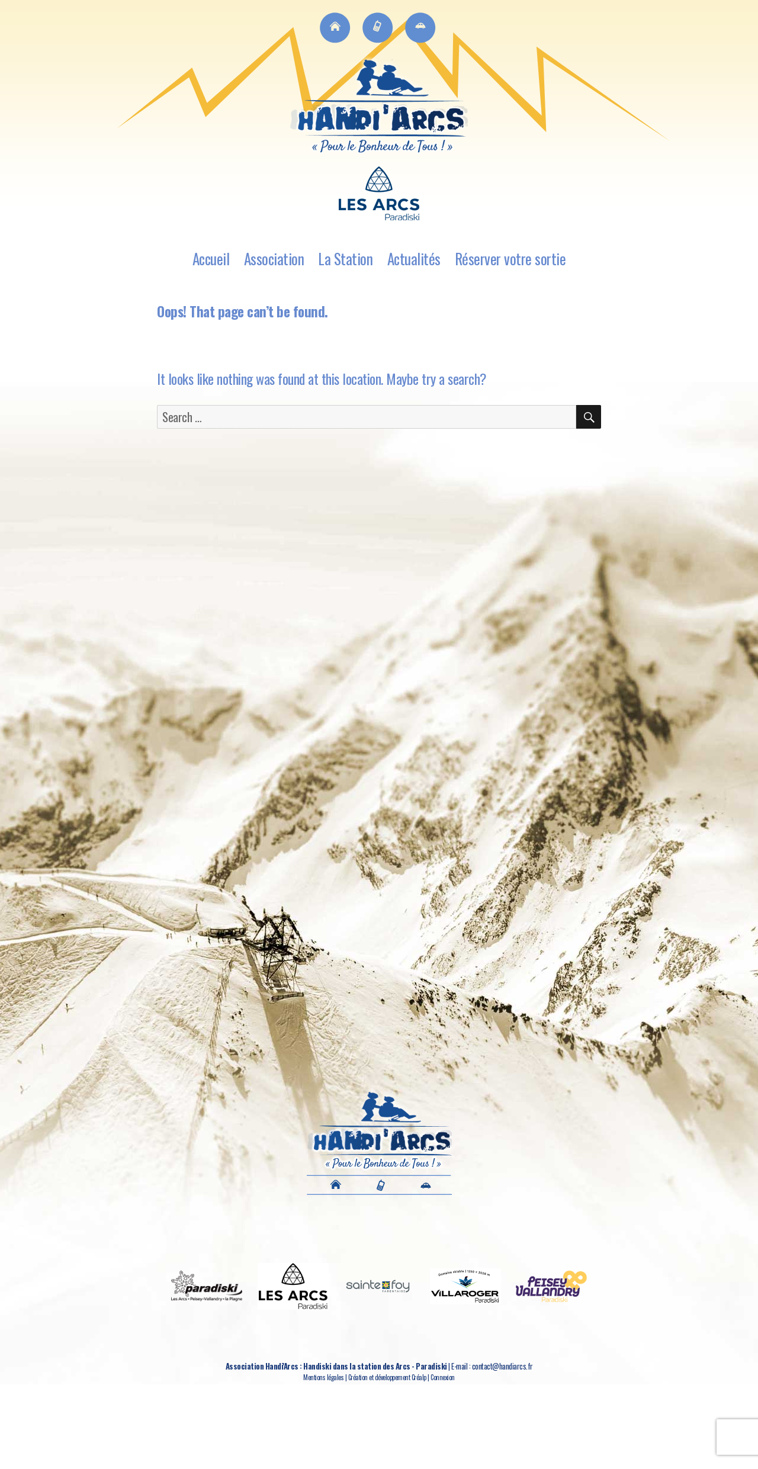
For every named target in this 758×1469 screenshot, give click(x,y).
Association (274, 258)
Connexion (443, 1377)
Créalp (419, 1377)
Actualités (414, 258)
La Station (345, 258)
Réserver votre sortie (510, 258)
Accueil (211, 258)
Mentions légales (323, 1377)
